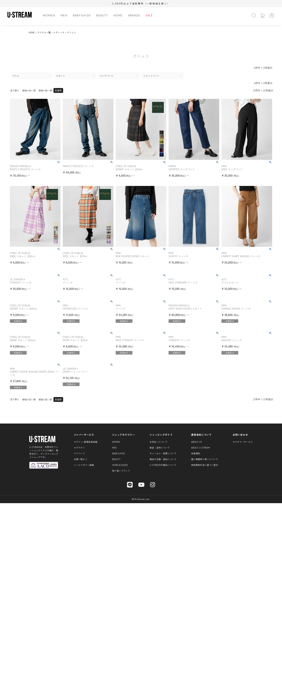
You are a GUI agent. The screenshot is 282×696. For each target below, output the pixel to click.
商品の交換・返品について (163, 459)
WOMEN (49, 15)
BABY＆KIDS (82, 15)
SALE (149, 15)
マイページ (79, 453)
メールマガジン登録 (84, 464)
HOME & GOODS (120, 464)
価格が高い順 (45, 90)
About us (196, 441)
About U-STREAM (200, 447)
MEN (64, 15)
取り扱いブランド (121, 470)
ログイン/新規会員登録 (85, 441)
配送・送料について (160, 447)
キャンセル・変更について (163, 453)
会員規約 (195, 453)
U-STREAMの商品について (163, 464)
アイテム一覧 (44, 32)
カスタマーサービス (243, 441)
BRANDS (134, 15)
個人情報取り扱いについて (204, 459)
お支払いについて (158, 441)
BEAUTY (102, 15)
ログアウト (79, 447)
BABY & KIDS (118, 453)
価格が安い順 (29, 90)
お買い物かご (80, 459)
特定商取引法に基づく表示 (204, 464)
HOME (118, 15)
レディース (58, 32)
